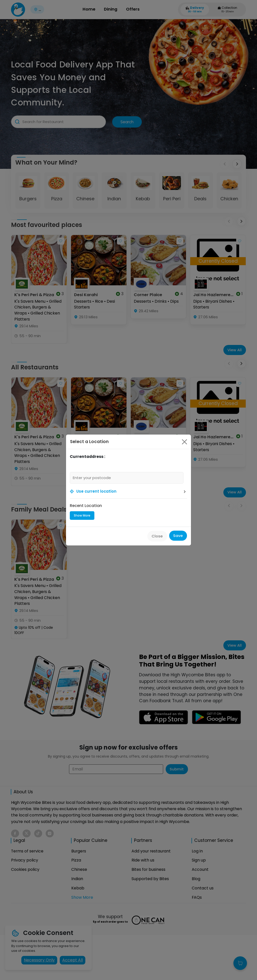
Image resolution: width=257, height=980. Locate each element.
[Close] (184, 441)
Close (157, 536)
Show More (82, 515)
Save (178, 535)
